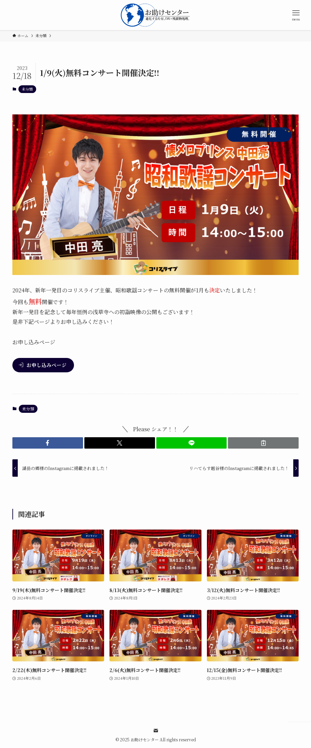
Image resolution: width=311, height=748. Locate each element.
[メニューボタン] (296, 15)
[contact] (156, 731)
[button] (47, 443)
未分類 (27, 89)
